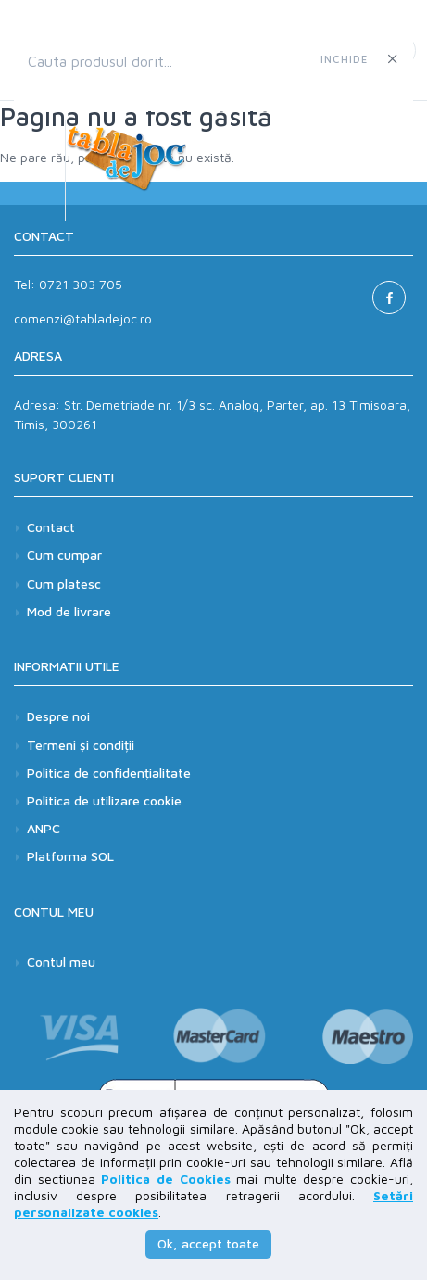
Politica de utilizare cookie (104, 800)
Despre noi (58, 716)
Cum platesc (64, 583)
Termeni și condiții (80, 745)
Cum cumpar (64, 555)
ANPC (43, 828)
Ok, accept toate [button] (208, 1243)
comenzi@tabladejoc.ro (83, 318)
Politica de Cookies (165, 1178)
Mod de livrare (69, 611)
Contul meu (61, 962)
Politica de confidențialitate (109, 772)
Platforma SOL (70, 856)
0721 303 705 (80, 284)
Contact (51, 527)
